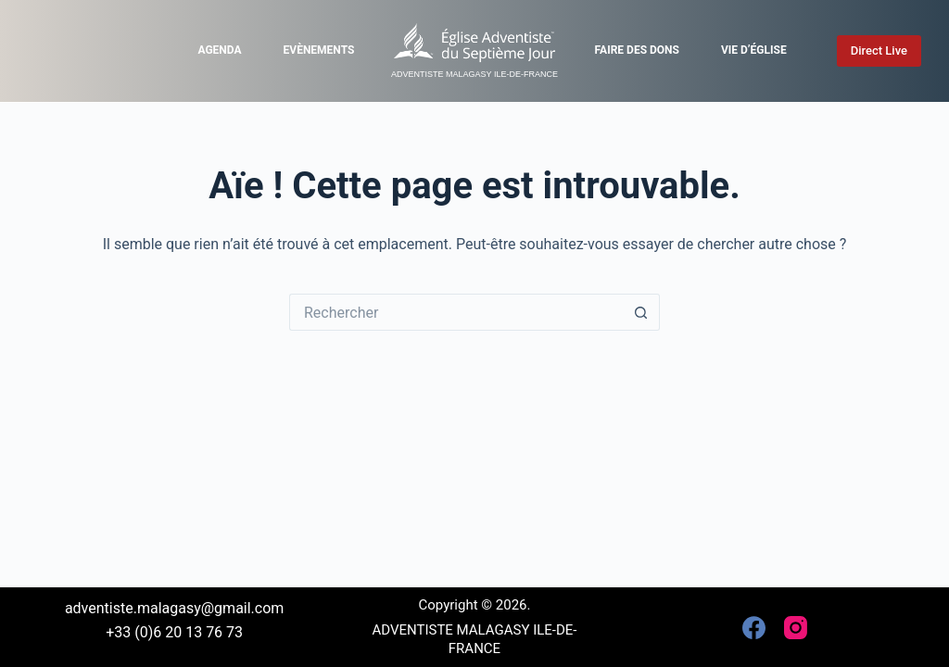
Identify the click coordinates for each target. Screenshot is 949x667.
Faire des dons (637, 50)
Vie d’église (754, 50)
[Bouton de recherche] (641, 312)
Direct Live (879, 50)
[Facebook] (754, 627)
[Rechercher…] (456, 312)
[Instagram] (795, 627)
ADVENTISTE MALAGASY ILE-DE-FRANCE (474, 74)
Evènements (319, 50)
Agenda (219, 50)
